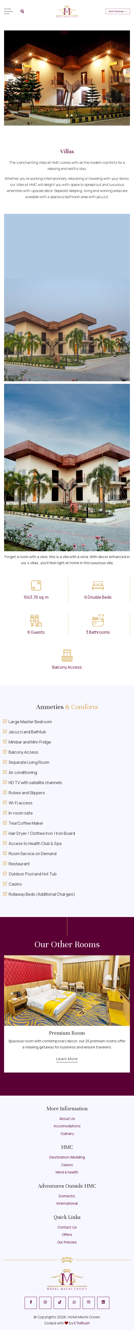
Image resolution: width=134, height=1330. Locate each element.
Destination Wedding (67, 1157)
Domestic (67, 1196)
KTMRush (82, 1323)
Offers (67, 1234)
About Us (67, 1118)
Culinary (67, 1133)
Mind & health (67, 1172)
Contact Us (67, 1227)
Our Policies (67, 1242)
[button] (67, 115)
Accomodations (67, 1126)
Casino (67, 1164)
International (67, 1203)
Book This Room (118, 11)
